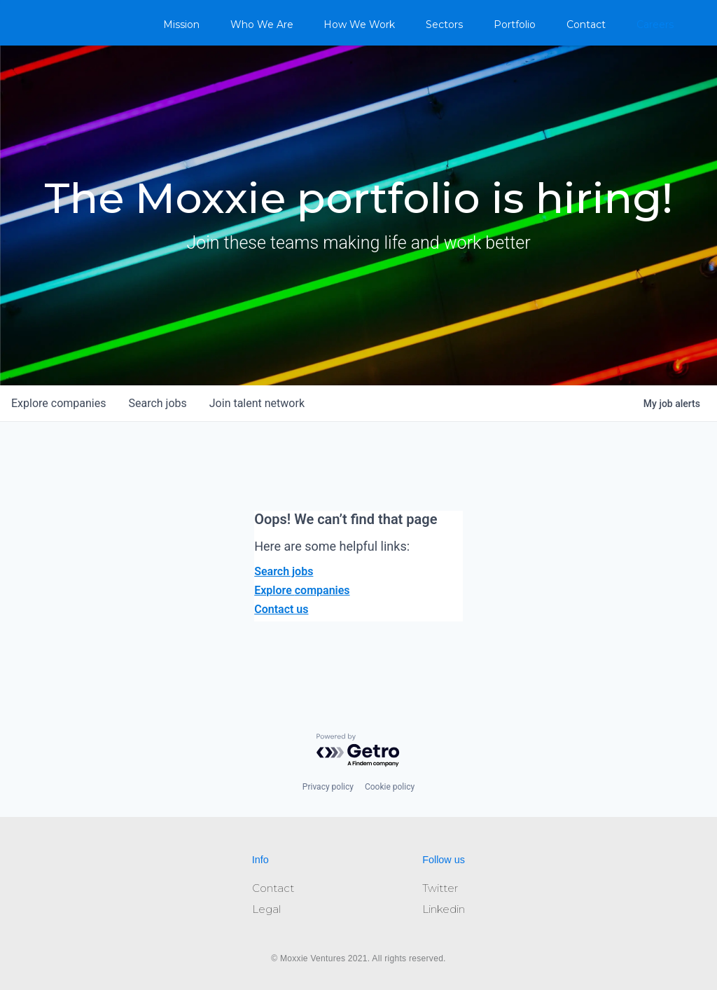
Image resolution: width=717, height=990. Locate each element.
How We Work (359, 24)
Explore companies (301, 590)
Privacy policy (328, 787)
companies (58, 403)
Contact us (281, 609)
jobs (157, 403)
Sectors (444, 24)
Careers (655, 24)
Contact (586, 24)
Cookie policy (390, 787)
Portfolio (515, 24)
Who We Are (261, 24)
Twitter (440, 888)
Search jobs (283, 571)
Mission (181, 24)
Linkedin (443, 909)
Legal (266, 909)
